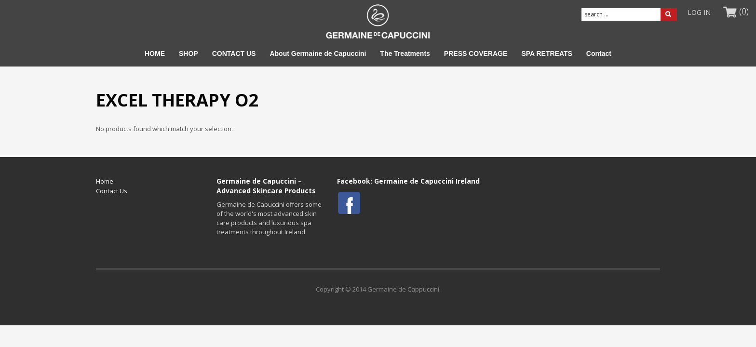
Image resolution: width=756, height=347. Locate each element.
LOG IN (699, 12)
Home (104, 181)
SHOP (188, 53)
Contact (598, 53)
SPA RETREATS (546, 53)
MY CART (730, 12)
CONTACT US (234, 53)
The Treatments (405, 53)
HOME (155, 53)
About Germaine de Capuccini (318, 53)
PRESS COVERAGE (475, 53)
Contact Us (111, 191)
